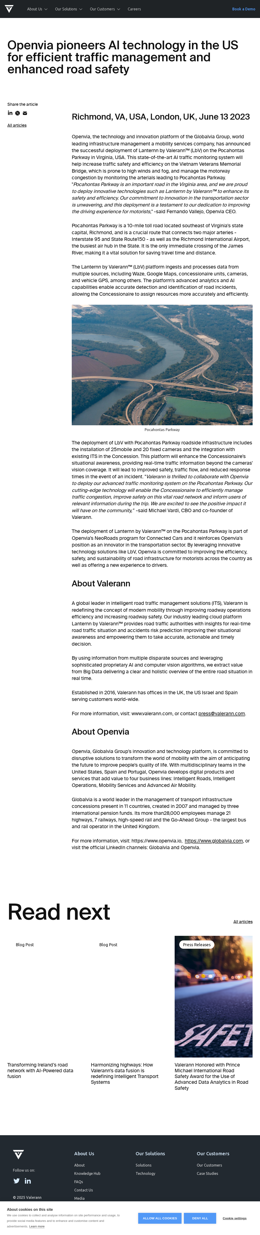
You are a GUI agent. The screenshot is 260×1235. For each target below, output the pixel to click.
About (79, 1165)
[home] (12, 9)
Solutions (144, 1165)
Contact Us (83, 1190)
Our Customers (209, 1165)
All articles (17, 125)
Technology (145, 1173)
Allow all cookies (160, 1218)
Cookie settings (235, 1218)
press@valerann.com (221, 713)
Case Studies (207, 1173)
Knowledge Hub (87, 1173)
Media (79, 1198)
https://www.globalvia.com (214, 841)
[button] (37, 9)
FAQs (78, 1182)
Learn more (37, 1226)
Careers (134, 9)
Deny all (200, 1218)
